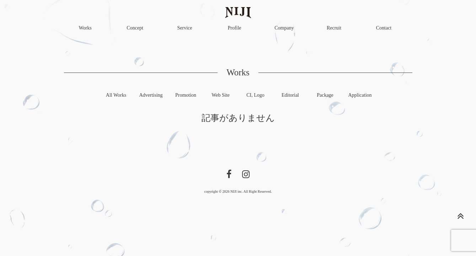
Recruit (334, 28)
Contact (384, 28)
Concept (135, 28)
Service (184, 28)
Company (284, 28)
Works (85, 28)
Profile (234, 28)
